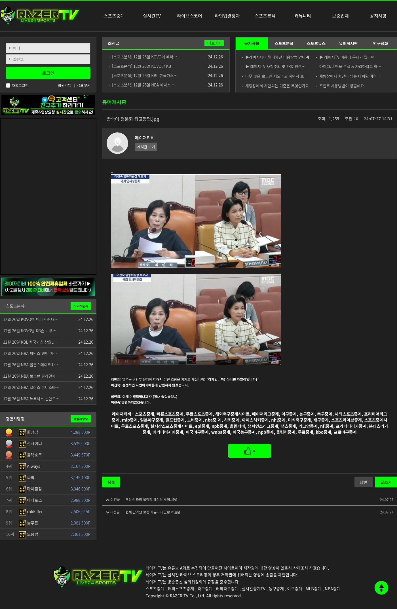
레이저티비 (145, 138)
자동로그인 (17, 85)
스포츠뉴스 (316, 43)
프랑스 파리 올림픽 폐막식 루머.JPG (151, 499)
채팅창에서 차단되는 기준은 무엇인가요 (275, 85)
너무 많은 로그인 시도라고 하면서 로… (275, 76)
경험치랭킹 (80, 418)
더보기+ (214, 43)
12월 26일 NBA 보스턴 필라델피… (31, 376)
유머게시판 (348, 43)
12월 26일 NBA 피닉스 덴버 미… (30, 353)
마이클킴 (30, 489)
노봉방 (28, 534)
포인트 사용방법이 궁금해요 (340, 85)
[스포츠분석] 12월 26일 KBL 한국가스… (143, 75)
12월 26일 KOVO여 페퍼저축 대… (30, 319)
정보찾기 (83, 85)
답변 (363, 482)
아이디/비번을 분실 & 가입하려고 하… (348, 66)
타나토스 (30, 500)
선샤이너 (30, 443)
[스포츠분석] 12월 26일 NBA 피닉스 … (142, 85)
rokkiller (31, 511)
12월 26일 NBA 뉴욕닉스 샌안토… (31, 398)
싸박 (27, 477)
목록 (111, 482)
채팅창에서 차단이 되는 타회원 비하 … (349, 76)
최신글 (113, 43)
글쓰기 (386, 482)
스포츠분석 (283, 43)
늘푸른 (28, 523)
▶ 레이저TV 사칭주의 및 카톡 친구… (273, 66)
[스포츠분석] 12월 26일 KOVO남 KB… (142, 66)
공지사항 (251, 43)
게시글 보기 (146, 146)
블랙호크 (30, 455)
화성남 (28, 432)
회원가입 (64, 85)
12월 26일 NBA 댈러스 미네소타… (31, 387)
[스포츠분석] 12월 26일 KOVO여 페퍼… (143, 57)
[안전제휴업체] (48, 286)
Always (29, 466)
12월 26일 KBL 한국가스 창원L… (30, 342)
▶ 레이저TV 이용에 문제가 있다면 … (347, 57)
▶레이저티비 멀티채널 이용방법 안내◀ (275, 57)
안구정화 (380, 43)
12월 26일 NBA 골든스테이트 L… (30, 364)
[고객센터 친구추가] (48, 104)
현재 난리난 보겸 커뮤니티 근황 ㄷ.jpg (152, 511)
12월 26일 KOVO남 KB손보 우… (29, 330)
